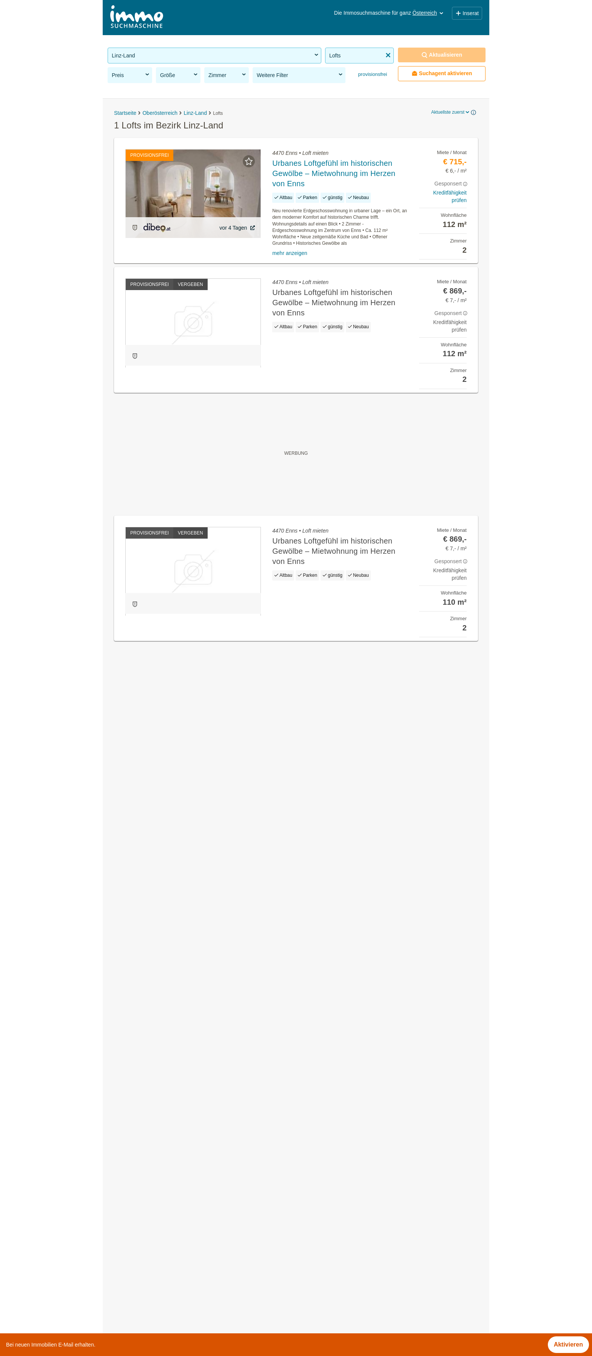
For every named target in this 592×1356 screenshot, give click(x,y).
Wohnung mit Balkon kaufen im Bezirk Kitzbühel (172, 1179)
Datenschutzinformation (389, 1309)
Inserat (467, 13)
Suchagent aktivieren (442, 73)
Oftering (307, 912)
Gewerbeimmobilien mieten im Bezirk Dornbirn (170, 1146)
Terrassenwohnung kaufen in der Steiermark (167, 1046)
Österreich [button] (429, 13)
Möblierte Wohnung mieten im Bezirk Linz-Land (171, 928)
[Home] (136, 17)
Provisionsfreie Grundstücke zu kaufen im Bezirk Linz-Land (187, 895)
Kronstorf (308, 895)
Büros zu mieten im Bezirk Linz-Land (157, 879)
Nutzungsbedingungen (284, 1309)
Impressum (336, 1309)
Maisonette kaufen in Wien (144, 1030)
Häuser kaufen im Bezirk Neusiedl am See (165, 1113)
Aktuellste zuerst (450, 112)
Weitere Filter (300, 74)
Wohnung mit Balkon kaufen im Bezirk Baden (169, 1163)
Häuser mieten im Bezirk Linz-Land (155, 862)
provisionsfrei (372, 74)
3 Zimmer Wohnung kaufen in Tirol (154, 1096)
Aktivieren (568, 1344)
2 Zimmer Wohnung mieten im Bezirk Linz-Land (172, 962)
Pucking (307, 945)
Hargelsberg (312, 879)
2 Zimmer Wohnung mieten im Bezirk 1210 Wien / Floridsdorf (190, 1212)
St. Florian (310, 962)
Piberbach (309, 928)
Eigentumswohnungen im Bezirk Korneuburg (168, 1129)
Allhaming (309, 862)
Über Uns (186, 1309)
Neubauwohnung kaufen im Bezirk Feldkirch (167, 1196)
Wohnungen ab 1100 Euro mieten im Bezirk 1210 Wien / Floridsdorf (198, 1246)
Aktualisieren (441, 55)
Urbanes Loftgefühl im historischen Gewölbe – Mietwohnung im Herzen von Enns (333, 173)
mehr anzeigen (289, 253)
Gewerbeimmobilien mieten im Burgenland (165, 1013)
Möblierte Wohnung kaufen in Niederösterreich (170, 1063)
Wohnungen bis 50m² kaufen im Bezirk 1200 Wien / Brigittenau (192, 1229)
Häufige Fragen (228, 1309)
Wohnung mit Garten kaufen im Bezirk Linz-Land (173, 912)
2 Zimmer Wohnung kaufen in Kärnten (159, 1079)
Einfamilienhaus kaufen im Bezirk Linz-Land (166, 945)
